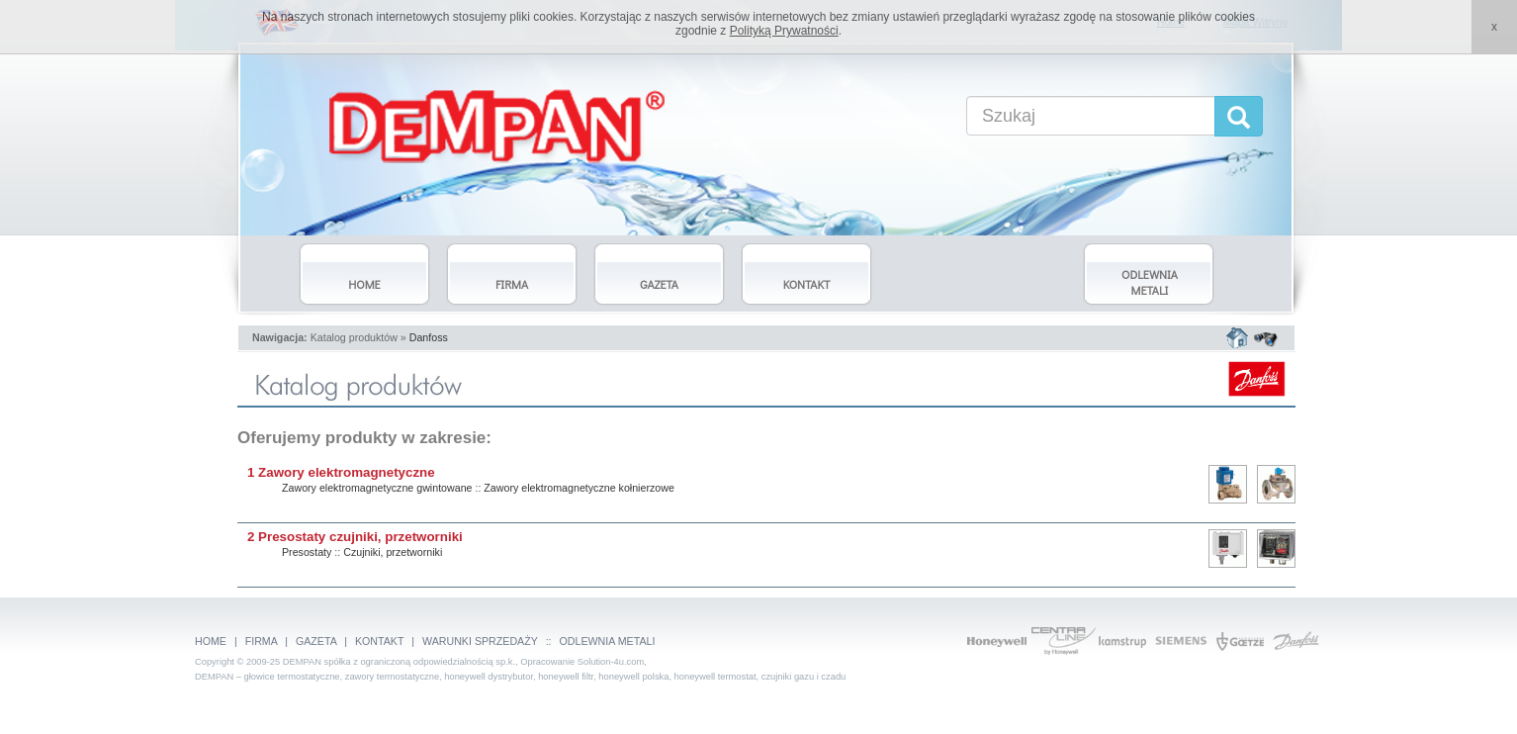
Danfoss (428, 337)
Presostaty (306, 552)
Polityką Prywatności (784, 31)
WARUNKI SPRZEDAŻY (480, 641)
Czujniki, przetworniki (392, 552)
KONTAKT (379, 641)
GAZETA (316, 641)
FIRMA (261, 641)
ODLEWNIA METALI (608, 641)
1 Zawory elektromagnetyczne (341, 472)
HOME (210, 641)
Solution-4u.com (611, 662)
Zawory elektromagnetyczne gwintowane (377, 488)
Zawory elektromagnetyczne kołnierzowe (579, 488)
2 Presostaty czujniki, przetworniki (355, 536)
